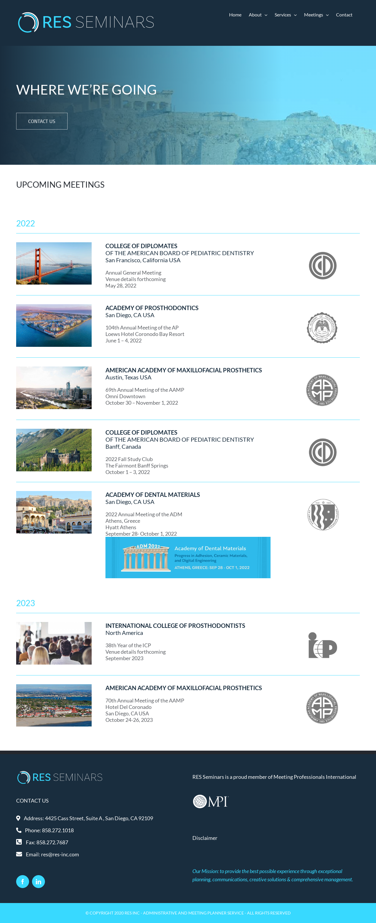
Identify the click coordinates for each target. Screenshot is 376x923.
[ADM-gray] (322, 493)
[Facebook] (22, 881)
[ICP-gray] (322, 624)
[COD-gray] (322, 244)
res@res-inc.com (60, 854)
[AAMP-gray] (322, 368)
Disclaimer (204, 838)
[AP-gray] (322, 306)
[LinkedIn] (38, 881)
